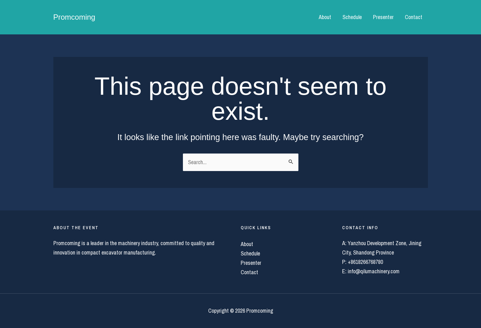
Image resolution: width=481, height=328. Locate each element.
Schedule (352, 17)
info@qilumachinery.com (374, 271)
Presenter (383, 17)
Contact (413, 17)
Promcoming (74, 17)
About (325, 17)
